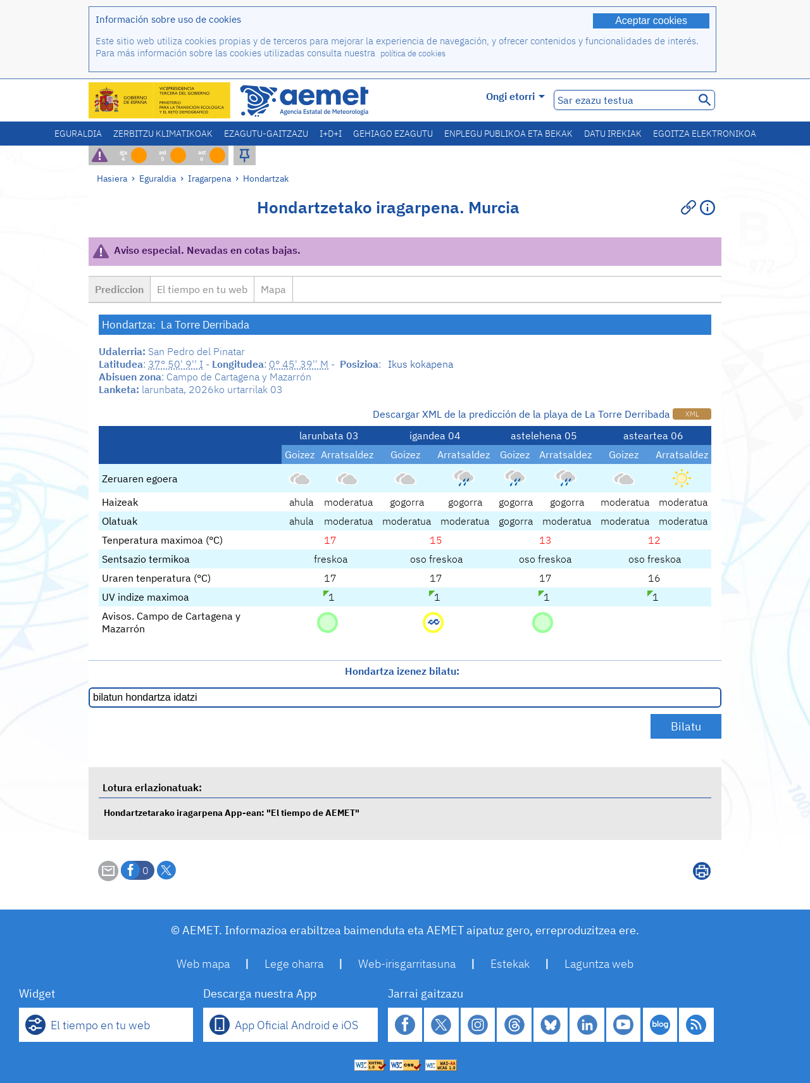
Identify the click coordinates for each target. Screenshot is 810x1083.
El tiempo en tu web (202, 289)
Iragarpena (209, 178)
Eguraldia (78, 133)
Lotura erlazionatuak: (152, 787)
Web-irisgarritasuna (407, 963)
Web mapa (203, 963)
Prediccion (119, 289)
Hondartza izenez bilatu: (402, 671)
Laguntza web (598, 963)
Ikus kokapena (420, 364)
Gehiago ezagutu (393, 133)
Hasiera (112, 178)
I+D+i (331, 133)
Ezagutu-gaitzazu (266, 133)
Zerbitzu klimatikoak (163, 133)
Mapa (273, 289)
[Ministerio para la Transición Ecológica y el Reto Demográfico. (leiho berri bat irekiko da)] (160, 100)
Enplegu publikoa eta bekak (508, 133)
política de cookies (413, 53)
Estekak (510, 963)
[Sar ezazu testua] (623, 100)
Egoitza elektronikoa (704, 133)
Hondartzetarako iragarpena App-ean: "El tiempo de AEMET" (231, 812)
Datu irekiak (613, 133)
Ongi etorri (515, 96)
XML (692, 414)
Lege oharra (294, 963)
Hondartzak (266, 178)
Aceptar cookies (651, 20)
